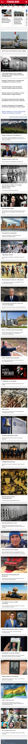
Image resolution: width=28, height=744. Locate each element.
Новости (2, 6)
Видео (13, 6)
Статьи (8, 6)
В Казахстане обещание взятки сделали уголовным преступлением (6, 20)
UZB (11, 4)
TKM (9, 4)
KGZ (4, 4)
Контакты (3, 740)
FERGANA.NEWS (13, 2)
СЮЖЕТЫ (23, 6)
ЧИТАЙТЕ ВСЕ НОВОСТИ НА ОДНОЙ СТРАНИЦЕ (18, 117)
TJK (6, 4)
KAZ (1, 4)
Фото (18, 6)
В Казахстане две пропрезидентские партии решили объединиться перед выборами (18, 20)
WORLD (14, 4)
